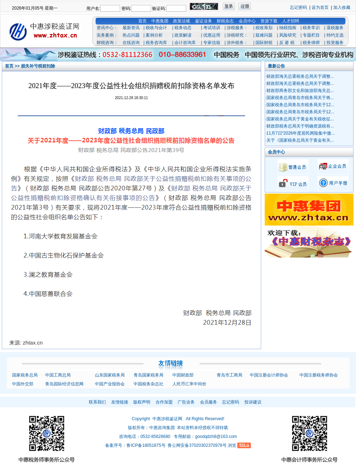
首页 (142, 20)
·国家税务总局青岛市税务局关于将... (299, 97)
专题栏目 (311, 35)
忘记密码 (298, 7)
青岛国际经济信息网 (64, 383)
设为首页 (320, 7)
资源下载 (268, 20)
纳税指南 (287, 27)
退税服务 (335, 27)
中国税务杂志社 (148, 383)
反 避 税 (287, 42)
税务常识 (311, 27)
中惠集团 (159, 20)
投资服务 (335, 42)
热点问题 (131, 35)
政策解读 (183, 35)
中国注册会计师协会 (269, 375)
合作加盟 (164, 402)
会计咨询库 (185, 42)
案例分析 (154, 35)
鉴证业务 (203, 20)
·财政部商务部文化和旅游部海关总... (299, 90)
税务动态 (183, 27)
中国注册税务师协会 (319, 375)
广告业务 (186, 402)
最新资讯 (131, 27)
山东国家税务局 (110, 375)
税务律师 (311, 42)
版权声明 (141, 402)
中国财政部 (183, 375)
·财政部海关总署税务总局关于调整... (299, 76)
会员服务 (208, 402)
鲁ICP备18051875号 (145, 445)
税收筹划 (264, 27)
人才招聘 (290, 20)
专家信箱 (211, 42)
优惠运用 (211, 35)
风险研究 (287, 35)
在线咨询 (131, 42)
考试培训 (211, 27)
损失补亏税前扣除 (38, 66)
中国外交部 (22, 383)
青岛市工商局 (229, 375)
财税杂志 (225, 20)
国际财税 (264, 42)
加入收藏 (341, 7)
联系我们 (97, 402)
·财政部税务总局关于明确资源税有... (299, 126)
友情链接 (119, 402)
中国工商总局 (58, 375)
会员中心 (247, 20)
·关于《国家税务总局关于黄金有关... (299, 140)
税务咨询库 (156, 42)
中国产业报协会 (110, 383)
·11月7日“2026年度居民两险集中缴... (300, 133)
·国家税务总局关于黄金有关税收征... (299, 118)
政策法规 (181, 20)
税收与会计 (156, 27)
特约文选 (335, 35)
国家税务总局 (25, 375)
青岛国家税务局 (148, 375)
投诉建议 (252, 402)
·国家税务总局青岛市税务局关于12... (299, 104)
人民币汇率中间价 (189, 383)
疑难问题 (264, 35)
